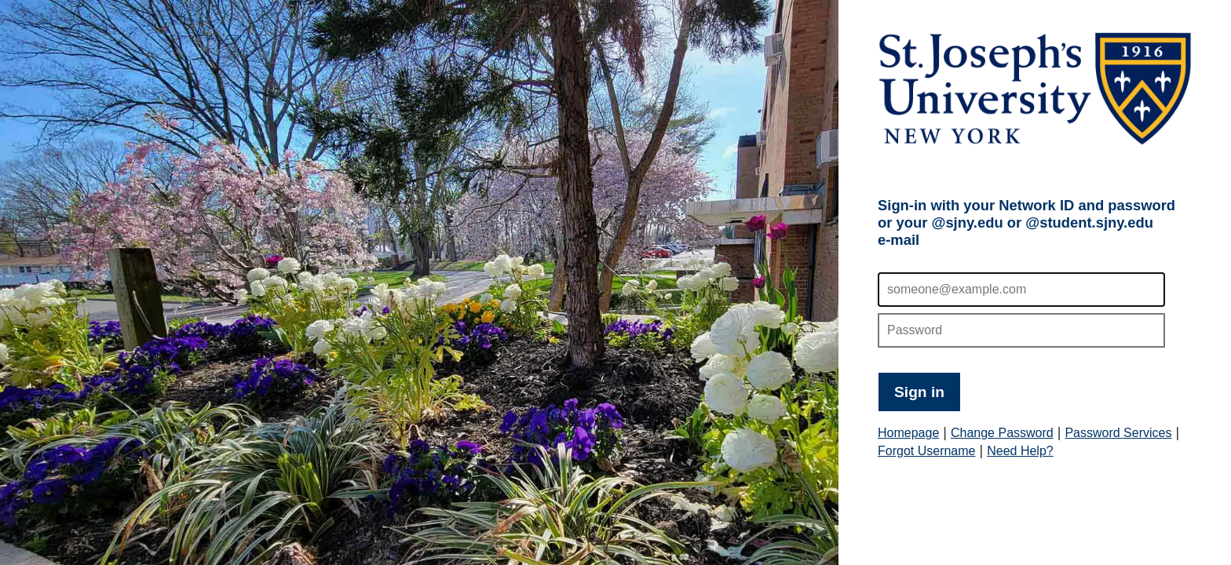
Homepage (908, 432)
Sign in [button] (919, 392)
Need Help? (1020, 450)
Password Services (1118, 432)
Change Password (1002, 432)
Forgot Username (927, 450)
